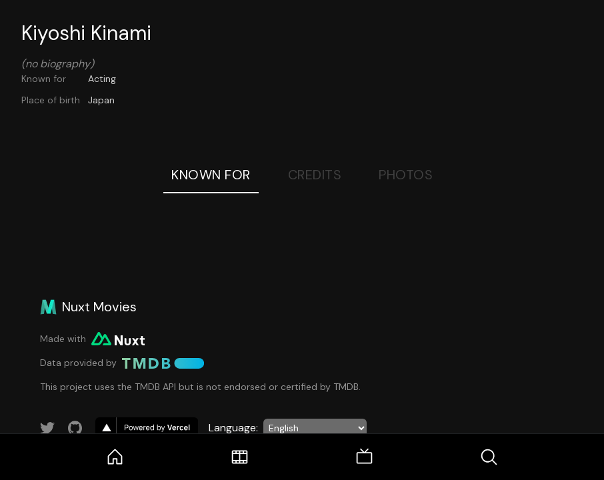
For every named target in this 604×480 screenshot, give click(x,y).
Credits (315, 174)
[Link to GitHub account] (75, 428)
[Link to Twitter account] (47, 428)
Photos (406, 174)
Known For (211, 174)
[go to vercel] (146, 428)
